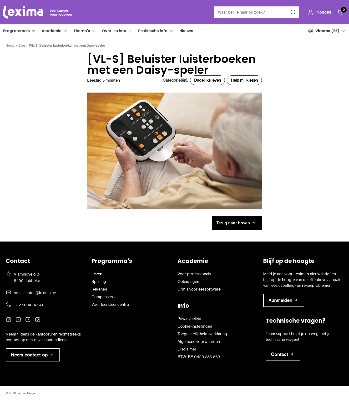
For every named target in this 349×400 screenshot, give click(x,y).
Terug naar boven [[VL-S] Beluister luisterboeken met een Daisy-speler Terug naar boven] (237, 223)
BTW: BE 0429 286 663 (198, 356)
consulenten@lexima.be (35, 292)
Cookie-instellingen (194, 326)
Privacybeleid (189, 318)
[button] (33, 31)
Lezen (96, 274)
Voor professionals (194, 274)
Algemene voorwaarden (198, 341)
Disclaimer (186, 349)
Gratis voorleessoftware (199, 289)
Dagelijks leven (207, 80)
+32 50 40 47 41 (28, 304)
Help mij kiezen (244, 80)
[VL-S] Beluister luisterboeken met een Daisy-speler (171, 64)
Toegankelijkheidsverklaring (202, 333)
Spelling (98, 281)
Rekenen (99, 289)
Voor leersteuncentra (110, 304)
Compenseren (103, 296)
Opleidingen (188, 281)
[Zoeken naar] (293, 12)
